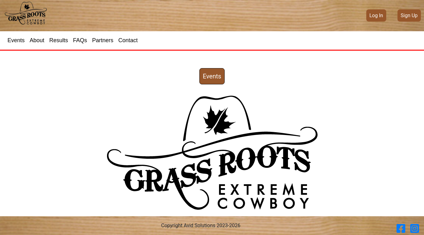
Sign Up (409, 15)
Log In (376, 15)
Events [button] (212, 76)
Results (58, 40)
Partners (102, 40)
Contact (128, 40)
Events (16, 40)
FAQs (80, 40)
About (37, 40)
